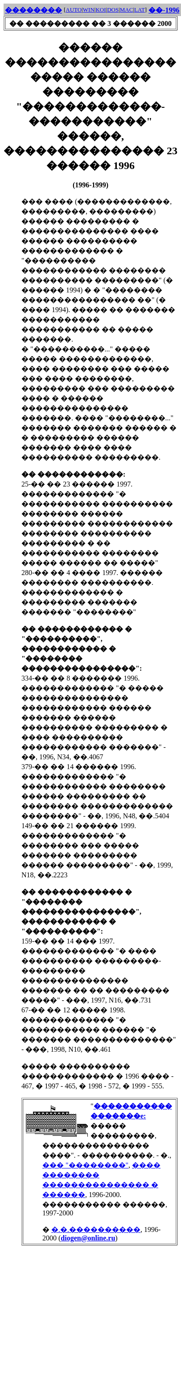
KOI (100, 9)
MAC (126, 9)
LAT (139, 9)
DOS (113, 9)
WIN (89, 9)
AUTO (74, 9)
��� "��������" (85, 1165)
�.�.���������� (95, 1229)
